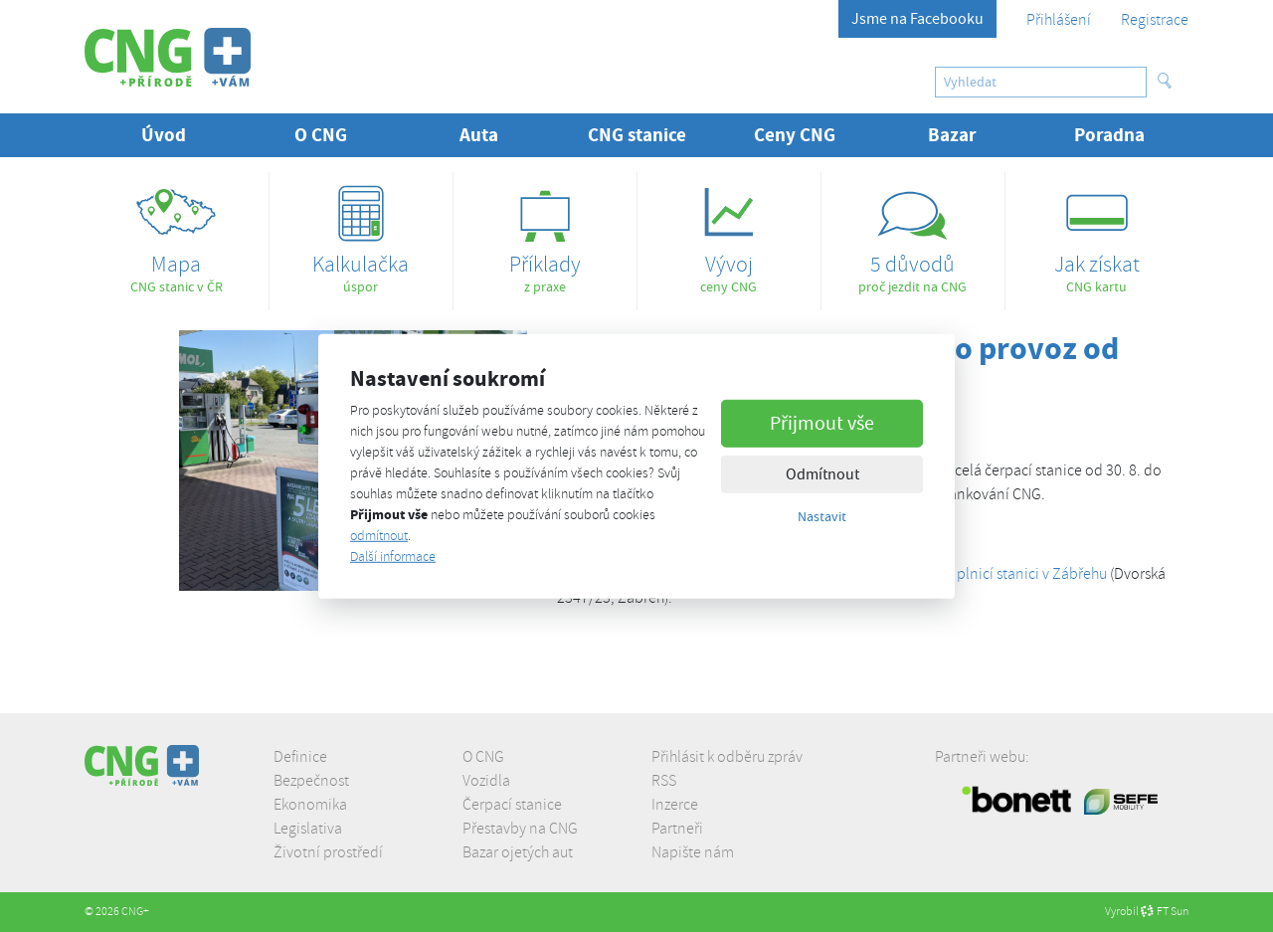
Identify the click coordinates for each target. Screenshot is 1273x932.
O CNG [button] (320, 134)
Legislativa (307, 829)
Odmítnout (822, 474)
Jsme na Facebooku (917, 19)
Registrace (1154, 20)
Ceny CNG (794, 134)
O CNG (483, 757)
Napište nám (692, 852)
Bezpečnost (311, 781)
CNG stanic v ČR (177, 233)
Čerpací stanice (512, 805)
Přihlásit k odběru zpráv (727, 757)
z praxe (545, 233)
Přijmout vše (822, 423)
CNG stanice (637, 134)
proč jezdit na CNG (912, 233)
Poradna (1109, 134)
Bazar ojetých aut (517, 852)
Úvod (163, 134)
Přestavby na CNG (520, 829)
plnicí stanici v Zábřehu (1032, 574)
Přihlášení (1058, 20)
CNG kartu (1096, 233)
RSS (663, 781)
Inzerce (674, 805)
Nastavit (822, 516)
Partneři (677, 829)
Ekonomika (310, 805)
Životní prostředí (328, 852)
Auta (478, 134)
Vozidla (486, 781)
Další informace (393, 556)
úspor (361, 233)
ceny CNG (728, 233)
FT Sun (1164, 911)
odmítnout (379, 535)
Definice (300, 757)
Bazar (952, 134)
